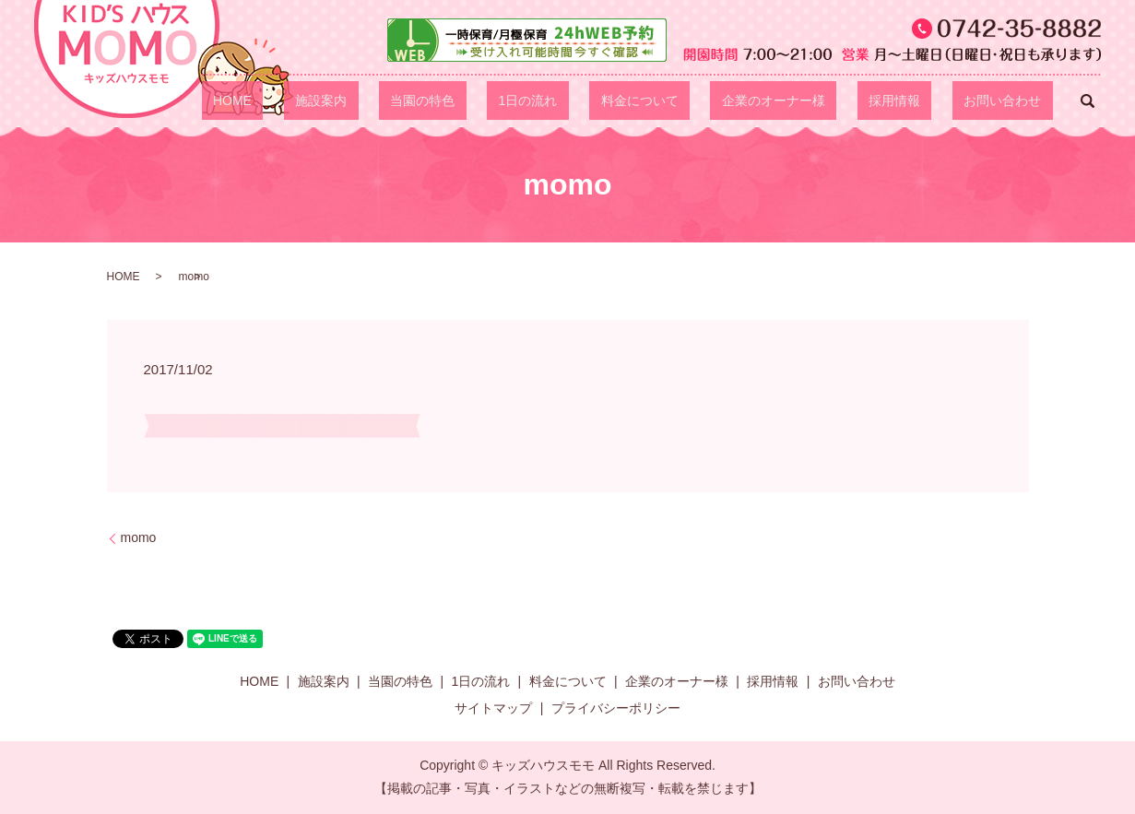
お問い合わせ (1014, 100)
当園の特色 (548, 100)
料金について (720, 100)
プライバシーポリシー (615, 708)
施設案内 (470, 100)
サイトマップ (493, 708)
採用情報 (928, 100)
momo (139, 537)
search (1087, 100)
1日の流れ (630, 100)
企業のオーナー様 (830, 100)
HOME (403, 100)
